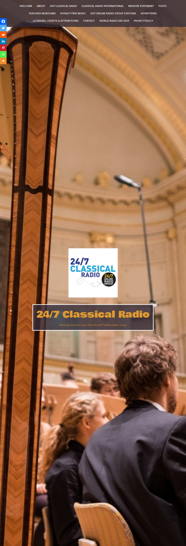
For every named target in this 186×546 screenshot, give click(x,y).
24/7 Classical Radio (93, 315)
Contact (89, 20)
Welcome (26, 6)
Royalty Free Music (73, 13)
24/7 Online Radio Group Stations (113, 13)
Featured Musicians (42, 13)
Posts (162, 6)
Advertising (149, 13)
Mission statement (141, 6)
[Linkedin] (3, 41)
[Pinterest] (3, 47)
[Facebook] (3, 21)
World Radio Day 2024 (114, 20)
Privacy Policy (143, 20)
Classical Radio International (103, 6)
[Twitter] (3, 28)
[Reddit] (3, 34)
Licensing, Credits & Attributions (56, 20)
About (41, 6)
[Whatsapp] (3, 54)
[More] (3, 61)
